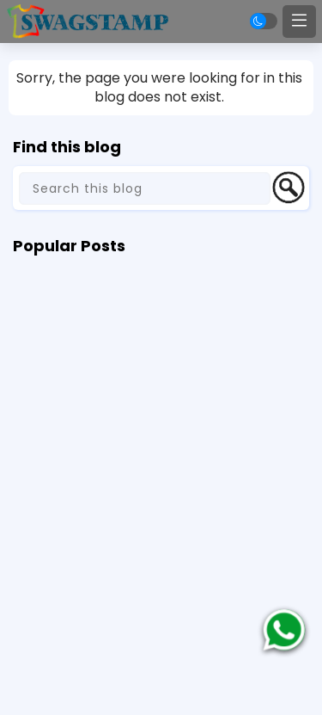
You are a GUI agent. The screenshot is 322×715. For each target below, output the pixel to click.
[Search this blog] (144, 188)
